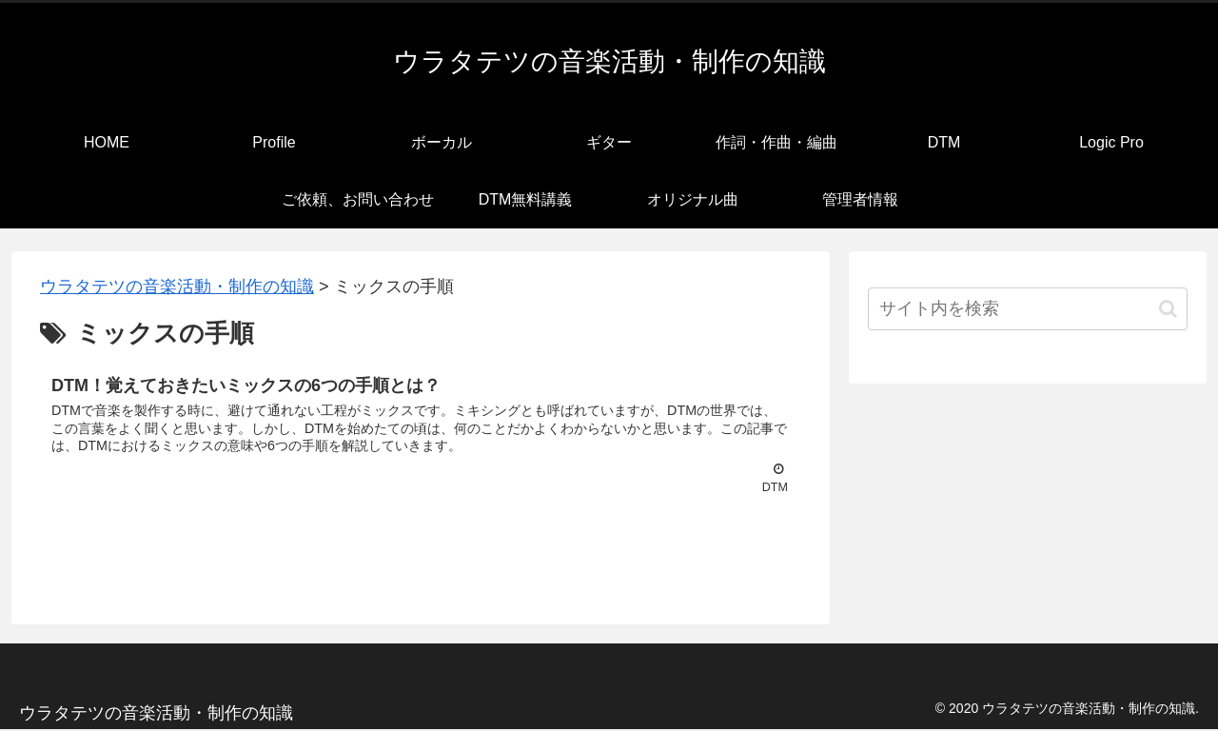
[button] (1168, 309)
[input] (1028, 308)
